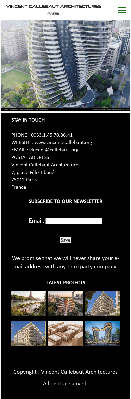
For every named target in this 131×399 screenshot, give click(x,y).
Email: (36, 220)
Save (65, 240)
